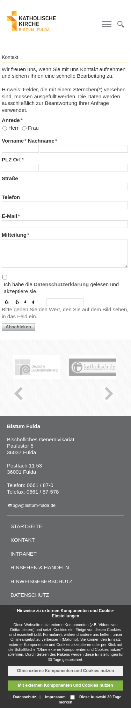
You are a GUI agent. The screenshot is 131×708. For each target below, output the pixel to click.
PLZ (7, 159)
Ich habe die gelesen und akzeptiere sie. (61, 287)
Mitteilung (15, 235)
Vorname (14, 141)
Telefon (11, 197)
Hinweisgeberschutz (41, 581)
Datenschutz (29, 595)
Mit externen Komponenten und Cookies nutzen (65, 685)
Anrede (12, 120)
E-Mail (11, 216)
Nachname (42, 141)
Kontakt (22, 540)
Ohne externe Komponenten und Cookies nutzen (65, 670)
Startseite (26, 526)
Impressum (55, 697)
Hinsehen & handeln (39, 567)
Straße (10, 178)
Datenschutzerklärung (61, 284)
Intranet (23, 554)
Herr (13, 128)
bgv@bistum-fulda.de (34, 505)
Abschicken (18, 326)
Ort (18, 159)
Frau (33, 128)
